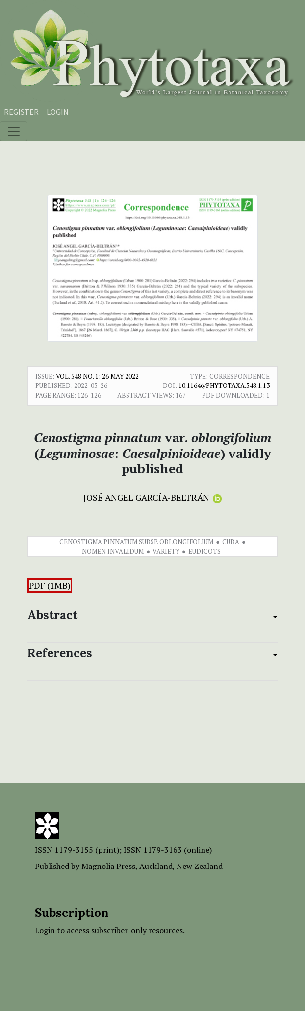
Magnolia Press (108, 866)
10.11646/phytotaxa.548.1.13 (224, 385)
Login (58, 112)
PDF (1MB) (50, 585)
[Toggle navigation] (13, 131)
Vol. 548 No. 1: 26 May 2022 (97, 376)
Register (21, 112)
